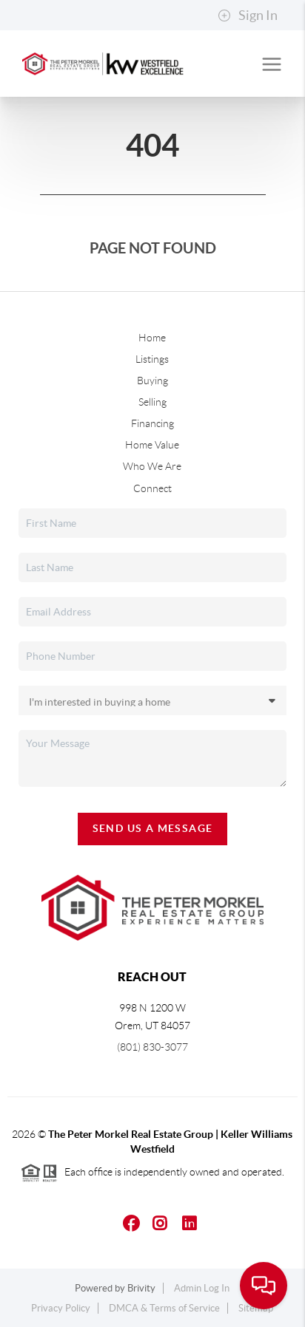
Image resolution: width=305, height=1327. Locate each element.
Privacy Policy (60, 1308)
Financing (152, 423)
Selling (152, 402)
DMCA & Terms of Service (164, 1308)
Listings (152, 359)
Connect (152, 488)
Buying (152, 380)
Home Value (152, 445)
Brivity (141, 1288)
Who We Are (152, 466)
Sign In (248, 15)
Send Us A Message (153, 828)
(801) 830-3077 (152, 1047)
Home (152, 338)
